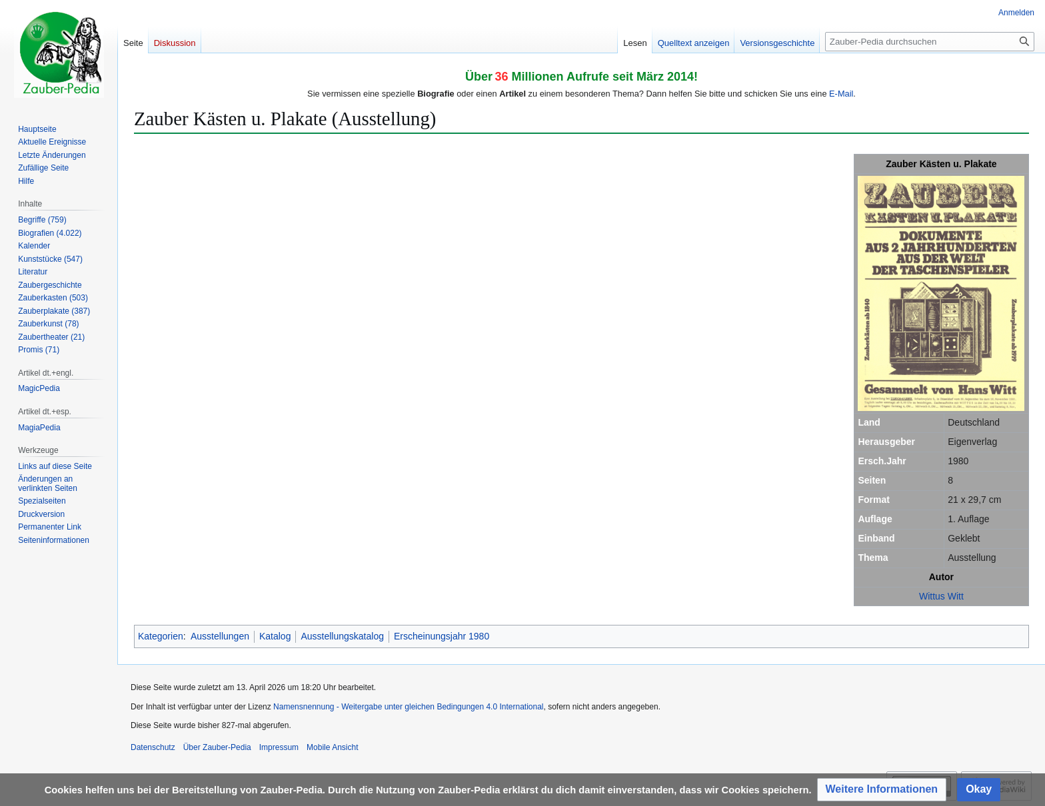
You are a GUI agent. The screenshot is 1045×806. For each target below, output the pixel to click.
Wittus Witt (941, 596)
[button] (882, 789)
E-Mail (841, 94)
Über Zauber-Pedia (217, 747)
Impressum (279, 747)
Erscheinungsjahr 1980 (441, 636)
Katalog (275, 636)
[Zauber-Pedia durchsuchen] (929, 41)
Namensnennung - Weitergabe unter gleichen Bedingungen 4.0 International (408, 706)
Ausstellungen (220, 636)
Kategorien (160, 636)
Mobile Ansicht (332, 747)
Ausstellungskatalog (342, 636)
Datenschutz (153, 747)
